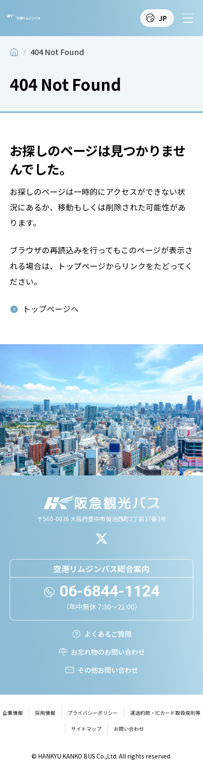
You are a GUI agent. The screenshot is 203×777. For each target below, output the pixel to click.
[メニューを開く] (187, 18)
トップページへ (51, 308)
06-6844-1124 (109, 591)
